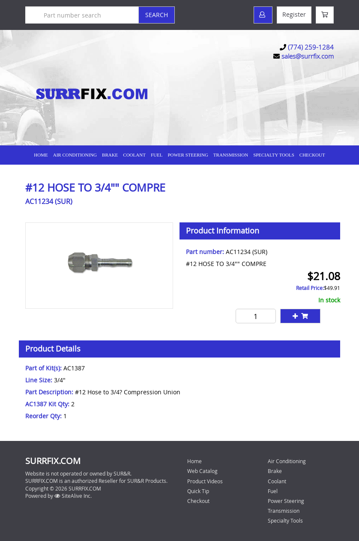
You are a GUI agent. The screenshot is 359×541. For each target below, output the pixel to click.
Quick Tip (198, 491)
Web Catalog (202, 470)
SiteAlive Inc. (73, 495)
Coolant (134, 154)
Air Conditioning (75, 154)
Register (294, 14)
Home (41, 154)
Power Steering (188, 154)
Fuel (157, 154)
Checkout (198, 500)
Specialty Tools (273, 154)
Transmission (230, 154)
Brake (110, 154)
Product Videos (205, 481)
